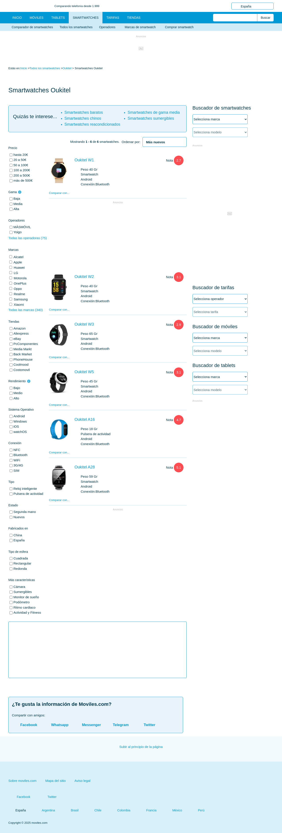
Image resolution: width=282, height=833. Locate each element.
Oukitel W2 (84, 276)
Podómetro (21, 602)
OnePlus (19, 283)
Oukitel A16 (84, 419)
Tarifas (112, 17)
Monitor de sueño (26, 597)
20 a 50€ (19, 160)
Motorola (20, 278)
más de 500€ (23, 180)
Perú (198, 810)
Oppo (17, 289)
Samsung (20, 299)
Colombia (120, 810)
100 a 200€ (21, 170)
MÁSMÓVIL (22, 227)
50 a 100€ (20, 165)
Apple (17, 262)
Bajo (16, 388)
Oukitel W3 (84, 324)
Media (17, 204)
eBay (17, 339)
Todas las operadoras (27, 238)
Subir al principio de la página (141, 747)
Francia (147, 810)
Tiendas (134, 17)
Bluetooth (20, 455)
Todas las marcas (25, 310)
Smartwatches (85, 17)
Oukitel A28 (84, 467)
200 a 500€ (21, 175)
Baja (16, 198)
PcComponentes (25, 344)
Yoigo (17, 232)
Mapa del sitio (55, 781)
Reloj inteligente (25, 488)
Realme (19, 294)
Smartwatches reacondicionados (92, 124)
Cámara (19, 587)
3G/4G (18, 465)
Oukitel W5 (84, 372)
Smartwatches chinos (83, 118)
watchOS (20, 432)
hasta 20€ (20, 155)
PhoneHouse (23, 359)
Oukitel (67, 68)
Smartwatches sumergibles (151, 118)
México (173, 810)
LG (15, 273)
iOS (16, 426)
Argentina (45, 810)
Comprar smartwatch (179, 27)
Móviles (36, 17)
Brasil (71, 810)
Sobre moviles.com (22, 781)
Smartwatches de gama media (154, 112)
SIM (16, 470)
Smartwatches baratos (84, 112)
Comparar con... (59, 193)
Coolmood (20, 364)
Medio (17, 393)
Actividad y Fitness (27, 612)
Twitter (47, 797)
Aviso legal (82, 781)
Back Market (22, 354)
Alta (16, 209)
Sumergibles (22, 592)
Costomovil (21, 370)
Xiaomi (18, 304)
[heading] (164, 142)
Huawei (19, 267)
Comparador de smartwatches (32, 27)
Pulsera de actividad (28, 494)
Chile (94, 810)
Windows (20, 421)
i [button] (19, 192)
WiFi (16, 460)
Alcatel (18, 257)
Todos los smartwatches (76, 27)
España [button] (252, 6)
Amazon (19, 328)
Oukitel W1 (84, 160)
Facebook (19, 797)
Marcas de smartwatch (141, 27)
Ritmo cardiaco (24, 607)
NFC (16, 450)
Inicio (23, 68)
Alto (16, 398)
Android (19, 416)
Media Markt (22, 349)
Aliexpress (21, 333)
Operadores (108, 27)
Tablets (58, 17)
